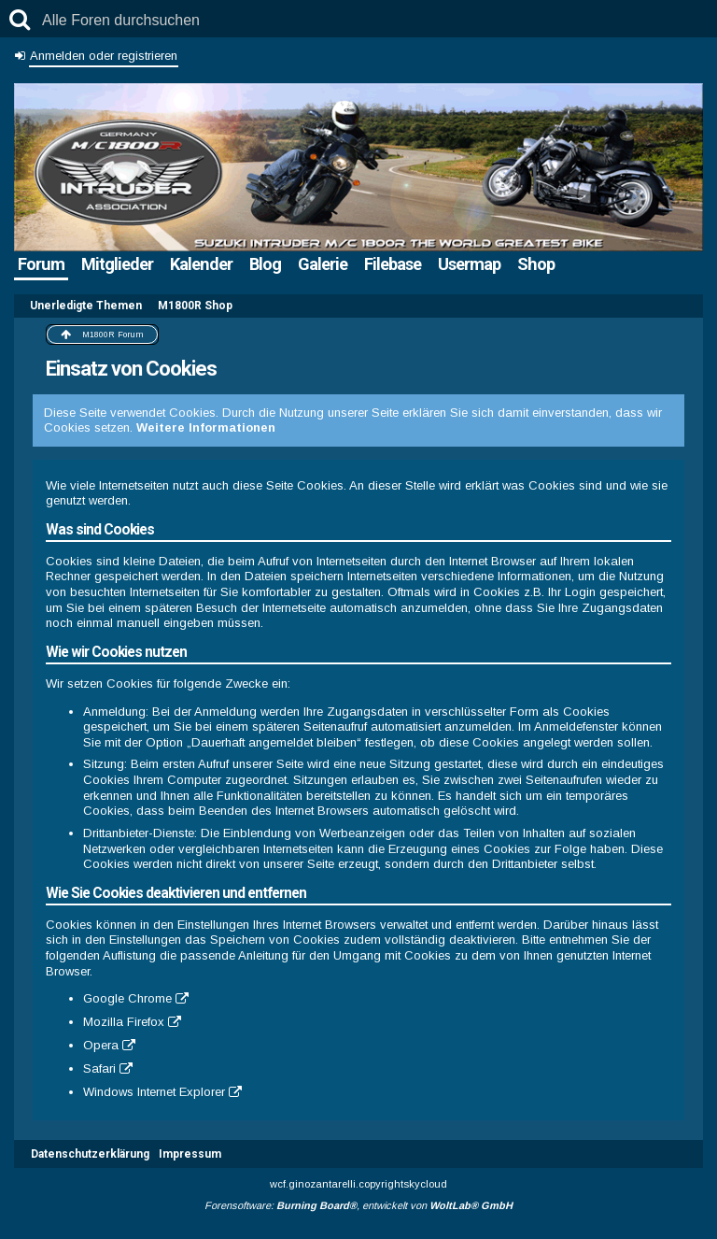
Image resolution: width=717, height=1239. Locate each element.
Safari (99, 1068)
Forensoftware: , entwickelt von (358, 1205)
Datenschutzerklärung (90, 1154)
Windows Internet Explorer (154, 1092)
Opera (101, 1045)
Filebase (392, 264)
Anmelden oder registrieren (103, 56)
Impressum (190, 1154)
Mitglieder (117, 264)
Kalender (201, 264)
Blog (265, 264)
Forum (41, 264)
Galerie (322, 264)
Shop (536, 264)
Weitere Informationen (205, 427)
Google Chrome (127, 998)
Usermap (469, 264)
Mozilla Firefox (123, 1022)
